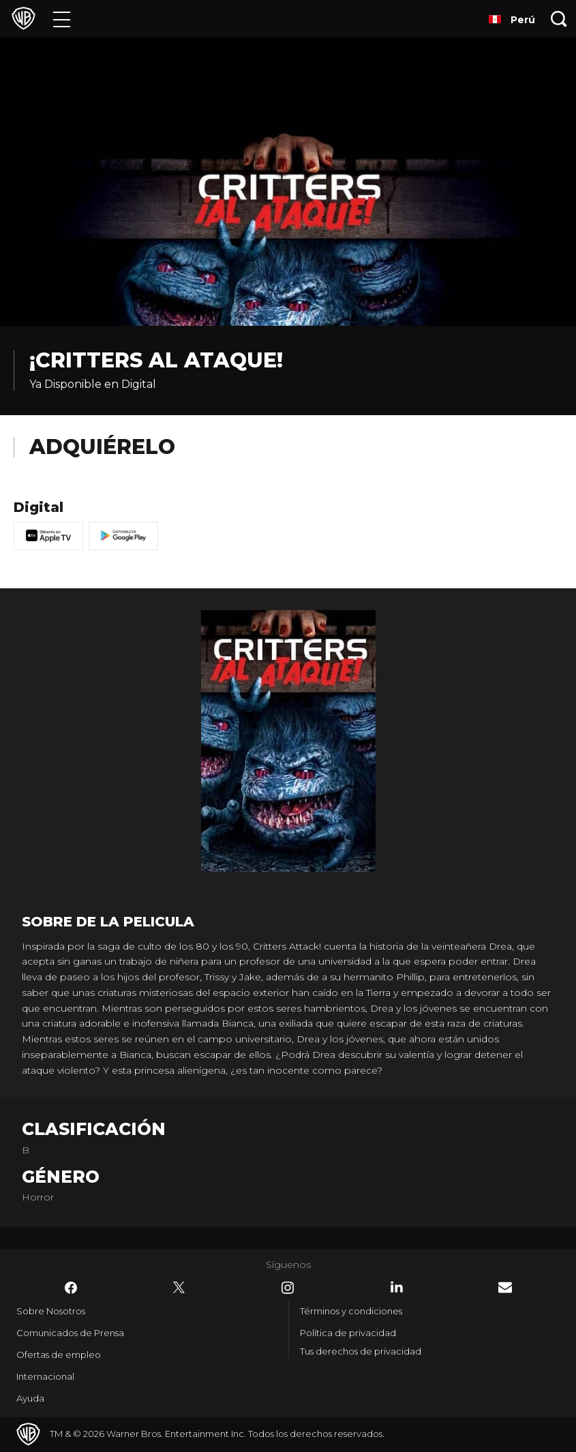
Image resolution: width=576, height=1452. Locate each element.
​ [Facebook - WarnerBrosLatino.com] (71, 1288)
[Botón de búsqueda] (559, 18)
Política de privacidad (348, 1332)
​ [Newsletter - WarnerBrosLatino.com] (505, 1287)
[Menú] (61, 18)
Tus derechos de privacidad (360, 1351)
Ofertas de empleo (58, 1354)
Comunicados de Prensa (70, 1332)
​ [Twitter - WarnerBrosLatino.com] (179, 1288)
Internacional (45, 1376)
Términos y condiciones (351, 1310)
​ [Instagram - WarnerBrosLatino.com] (287, 1288)
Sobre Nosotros (50, 1310)
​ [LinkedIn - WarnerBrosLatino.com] (397, 1287)
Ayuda (30, 1398)
